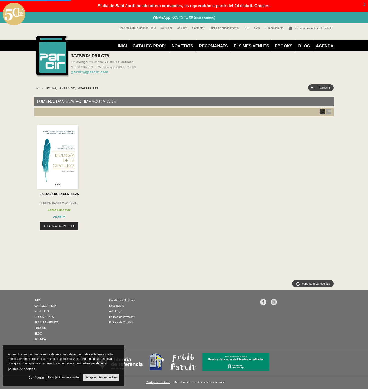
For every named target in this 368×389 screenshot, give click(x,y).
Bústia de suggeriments (224, 27)
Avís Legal (115, 311)
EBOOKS (283, 46)
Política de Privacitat (122, 316)
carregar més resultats (316, 283)
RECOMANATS (213, 46)
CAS (257, 27)
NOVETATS (182, 46)
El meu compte (274, 27)
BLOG (304, 46)
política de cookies (21, 369)
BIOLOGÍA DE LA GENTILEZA (59, 193)
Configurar (35, 377)
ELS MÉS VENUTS (251, 46)
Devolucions (116, 305)
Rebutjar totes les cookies (63, 377)
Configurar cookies (158, 382)
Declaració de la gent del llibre (137, 27)
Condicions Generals (122, 300)
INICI (122, 46)
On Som (182, 27)
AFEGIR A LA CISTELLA (59, 226)
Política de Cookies (121, 322)
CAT (246, 27)
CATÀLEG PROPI (149, 46)
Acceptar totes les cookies (101, 377)
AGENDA (324, 46)
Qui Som (166, 27)
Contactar (198, 27)
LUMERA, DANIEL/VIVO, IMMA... (59, 203)
